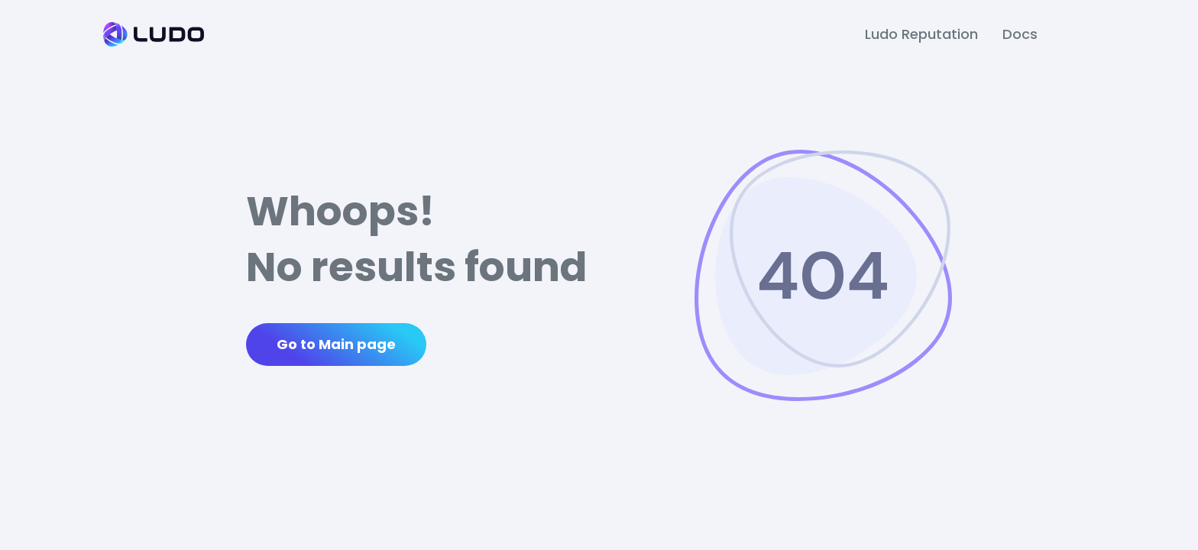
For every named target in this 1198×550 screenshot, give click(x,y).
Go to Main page (336, 344)
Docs (1020, 34)
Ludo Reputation (921, 34)
